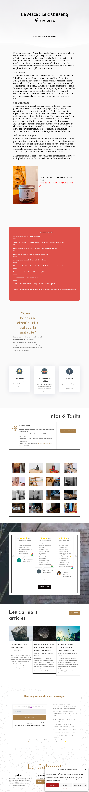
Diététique (20, 650)
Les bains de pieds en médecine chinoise (25, 278)
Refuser (65, 785)
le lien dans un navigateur (34, 742)
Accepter (52, 785)
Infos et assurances (68, 430)
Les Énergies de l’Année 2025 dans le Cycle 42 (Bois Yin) (30, 260)
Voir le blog (74, 612)
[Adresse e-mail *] (29, 711)
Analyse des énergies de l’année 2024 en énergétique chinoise (32, 272)
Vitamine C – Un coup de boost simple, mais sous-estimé (30, 254)
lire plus (15, 238)
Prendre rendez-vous (71, 789)
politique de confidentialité (36, 722)
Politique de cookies (60, 789)
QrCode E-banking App (44, 443)
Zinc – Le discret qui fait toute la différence (26, 236)
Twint (20, 446)
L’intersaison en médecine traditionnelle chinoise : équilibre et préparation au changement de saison (44, 289)
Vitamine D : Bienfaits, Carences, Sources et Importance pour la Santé (35, 248)
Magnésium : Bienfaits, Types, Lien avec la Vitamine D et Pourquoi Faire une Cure (38, 242)
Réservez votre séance (44, 781)
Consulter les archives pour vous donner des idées (30, 725)
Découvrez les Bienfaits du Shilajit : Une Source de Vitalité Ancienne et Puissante (38, 266)
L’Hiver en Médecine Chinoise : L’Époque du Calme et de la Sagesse (34, 284)
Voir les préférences (80, 785)
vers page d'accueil (32, 29)
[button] (86, 769)
